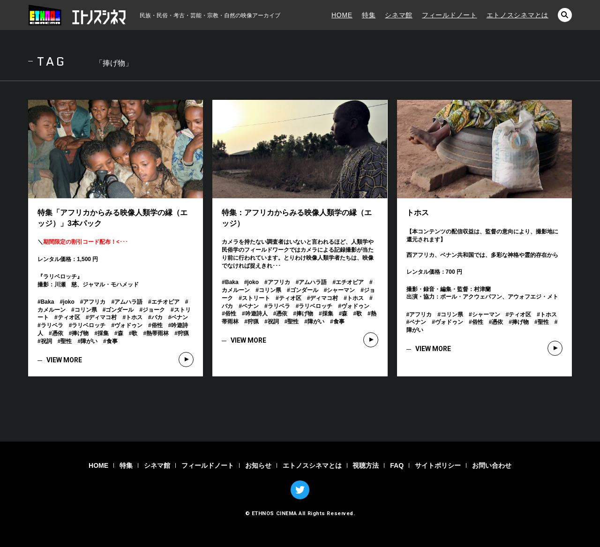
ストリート (256, 298)
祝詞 (46, 341)
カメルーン (52, 310)
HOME (341, 15)
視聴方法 (365, 465)
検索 (565, 15)
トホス (134, 317)
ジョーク (153, 310)
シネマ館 (398, 15)
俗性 (157, 325)
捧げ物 (80, 333)
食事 (112, 341)
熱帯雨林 (157, 333)
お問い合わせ (491, 465)
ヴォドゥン (128, 325)
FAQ (397, 465)
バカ (157, 317)
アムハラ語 (128, 302)
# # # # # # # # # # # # (484, 322)
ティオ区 (69, 317)
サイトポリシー (438, 465)
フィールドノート (449, 15)
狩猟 (183, 333)
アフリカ (94, 302)
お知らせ (258, 465)
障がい (89, 341)
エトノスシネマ (77, 15)
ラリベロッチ (88, 325)
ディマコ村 (103, 317)
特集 (368, 15)
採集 (103, 333)
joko (69, 302)
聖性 (66, 341)
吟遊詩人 (256, 313)
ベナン (179, 317)
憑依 (57, 333)
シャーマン (341, 290)
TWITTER (300, 489)
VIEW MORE (64, 360)
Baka (47, 302)
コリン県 (86, 310)
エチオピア (165, 302)
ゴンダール (119, 310)
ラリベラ (52, 325)
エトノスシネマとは (517, 15)
